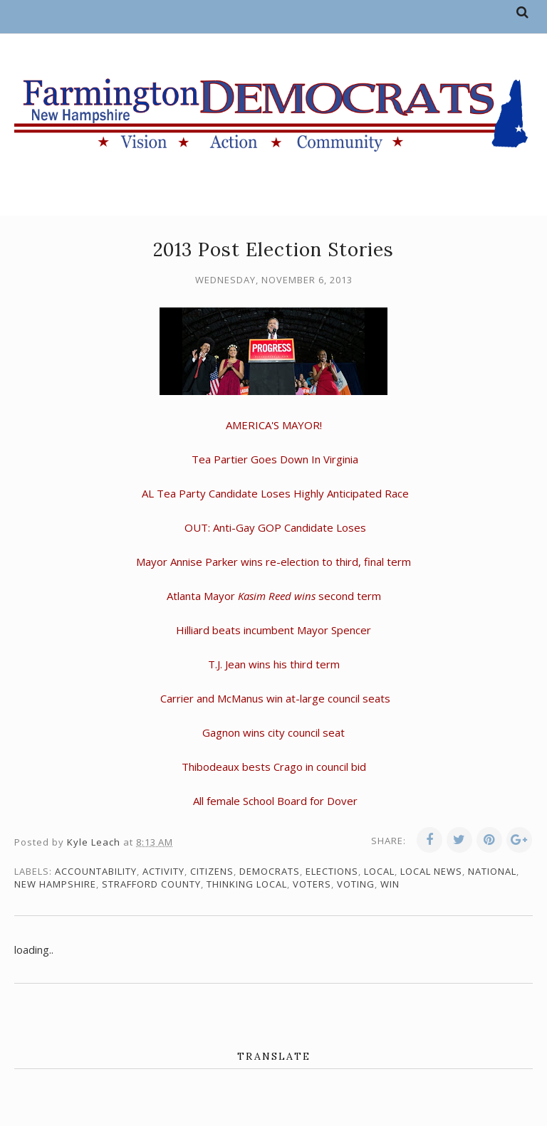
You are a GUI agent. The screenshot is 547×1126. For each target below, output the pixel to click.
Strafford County (151, 884)
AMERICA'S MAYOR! (274, 425)
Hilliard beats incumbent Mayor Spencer (273, 630)
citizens (212, 871)
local (379, 871)
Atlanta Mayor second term (274, 596)
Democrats (269, 871)
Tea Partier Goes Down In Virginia (275, 459)
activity (163, 871)
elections (332, 871)
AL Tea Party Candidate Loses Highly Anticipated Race (275, 493)
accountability (96, 871)
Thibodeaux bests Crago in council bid (274, 766)
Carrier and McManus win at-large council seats (275, 698)
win (390, 884)
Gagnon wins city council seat (273, 732)
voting (356, 884)
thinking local (247, 884)
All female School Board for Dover (275, 801)
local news (431, 871)
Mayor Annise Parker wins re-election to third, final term (273, 561)
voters (312, 884)
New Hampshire (55, 884)
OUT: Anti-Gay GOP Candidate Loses (275, 527)
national (492, 871)
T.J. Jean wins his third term (274, 664)
